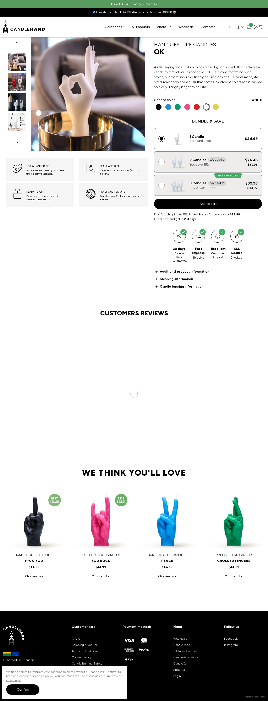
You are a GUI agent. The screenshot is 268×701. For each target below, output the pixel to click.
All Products (141, 27)
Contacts (208, 27)
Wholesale (186, 27)
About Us (164, 27)
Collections (115, 27)
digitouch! (260, 696)
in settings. (13, 680)
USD (236, 27)
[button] (17, 42)
